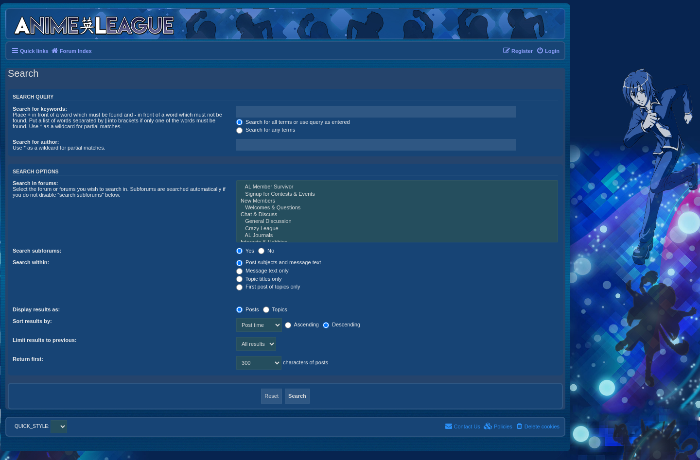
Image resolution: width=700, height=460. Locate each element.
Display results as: (36, 309)
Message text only (262, 270)
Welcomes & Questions (397, 207)
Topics (275, 309)
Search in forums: (35, 183)
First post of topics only (268, 287)
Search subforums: (37, 251)
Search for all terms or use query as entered (293, 122)
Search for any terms (265, 130)
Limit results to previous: (44, 340)
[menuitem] (548, 51)
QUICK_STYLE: (41, 426)
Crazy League (397, 228)
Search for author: (36, 142)
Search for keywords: (40, 109)
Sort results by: (32, 321)
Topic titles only (258, 279)
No (266, 251)
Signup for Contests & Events (397, 194)
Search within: (31, 262)
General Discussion (397, 221)
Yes (245, 251)
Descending (341, 324)
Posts (247, 309)
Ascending (302, 324)
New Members (397, 201)
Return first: (28, 359)
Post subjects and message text (278, 262)
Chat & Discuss (397, 214)
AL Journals (397, 235)
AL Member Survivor (397, 187)
